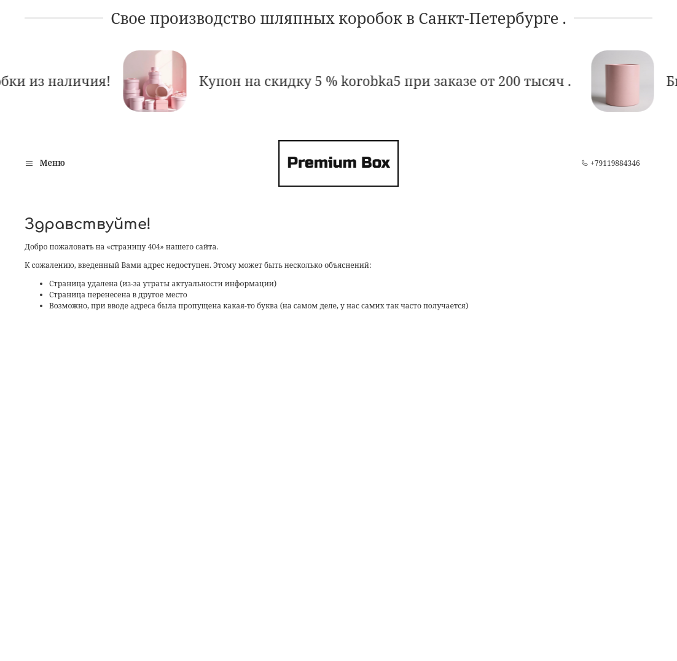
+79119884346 (610, 163)
